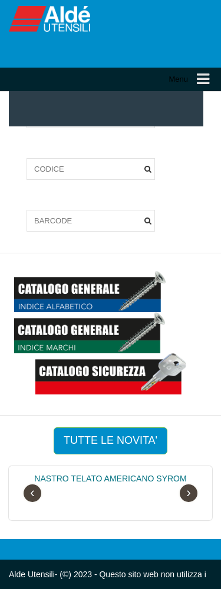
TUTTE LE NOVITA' (110, 440)
